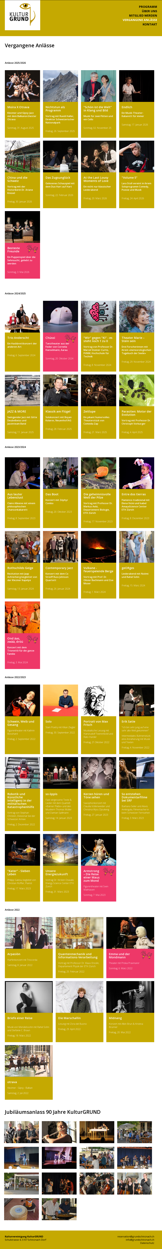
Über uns (149, 11)
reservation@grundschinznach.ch (135, 1236)
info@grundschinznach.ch (140, 1239)
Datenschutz (147, 1243)
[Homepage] (22, 24)
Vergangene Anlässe (140, 20)
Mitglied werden (143, 15)
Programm (148, 7)
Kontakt (150, 24)
